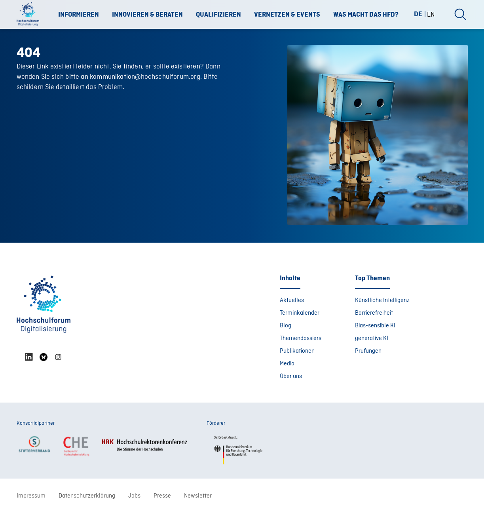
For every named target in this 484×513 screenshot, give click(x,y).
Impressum (31, 496)
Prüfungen (368, 351)
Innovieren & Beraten (147, 14)
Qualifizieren (218, 14)
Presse (162, 496)
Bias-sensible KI (375, 326)
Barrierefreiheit (374, 313)
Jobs (134, 496)
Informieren (78, 14)
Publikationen (297, 351)
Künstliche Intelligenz (382, 300)
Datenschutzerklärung (87, 496)
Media (287, 364)
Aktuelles (292, 300)
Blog (285, 326)
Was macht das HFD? (366, 14)
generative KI (371, 338)
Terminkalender (299, 313)
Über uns (291, 376)
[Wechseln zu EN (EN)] (431, 14)
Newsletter (198, 496)
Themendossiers (300, 338)
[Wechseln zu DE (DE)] (421, 14)
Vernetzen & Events (287, 14)
